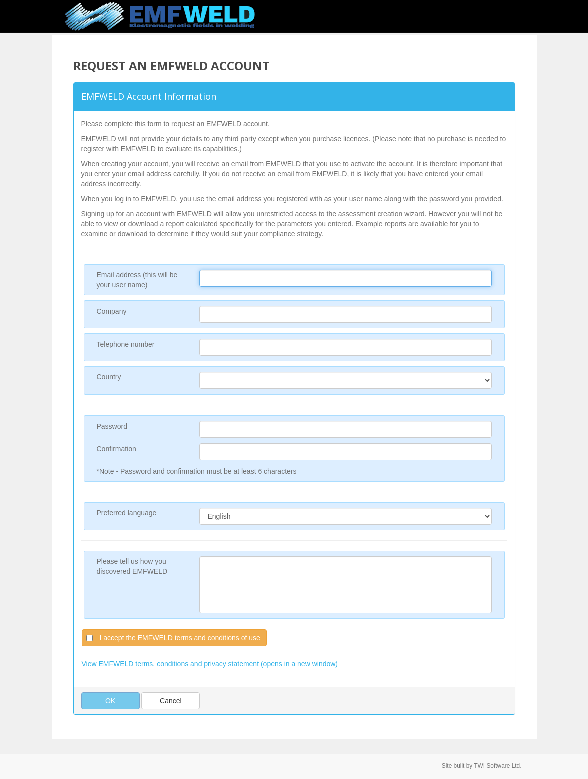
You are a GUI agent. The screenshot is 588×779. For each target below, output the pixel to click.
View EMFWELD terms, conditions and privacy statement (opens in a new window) (210, 664)
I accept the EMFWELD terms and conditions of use (180, 638)
